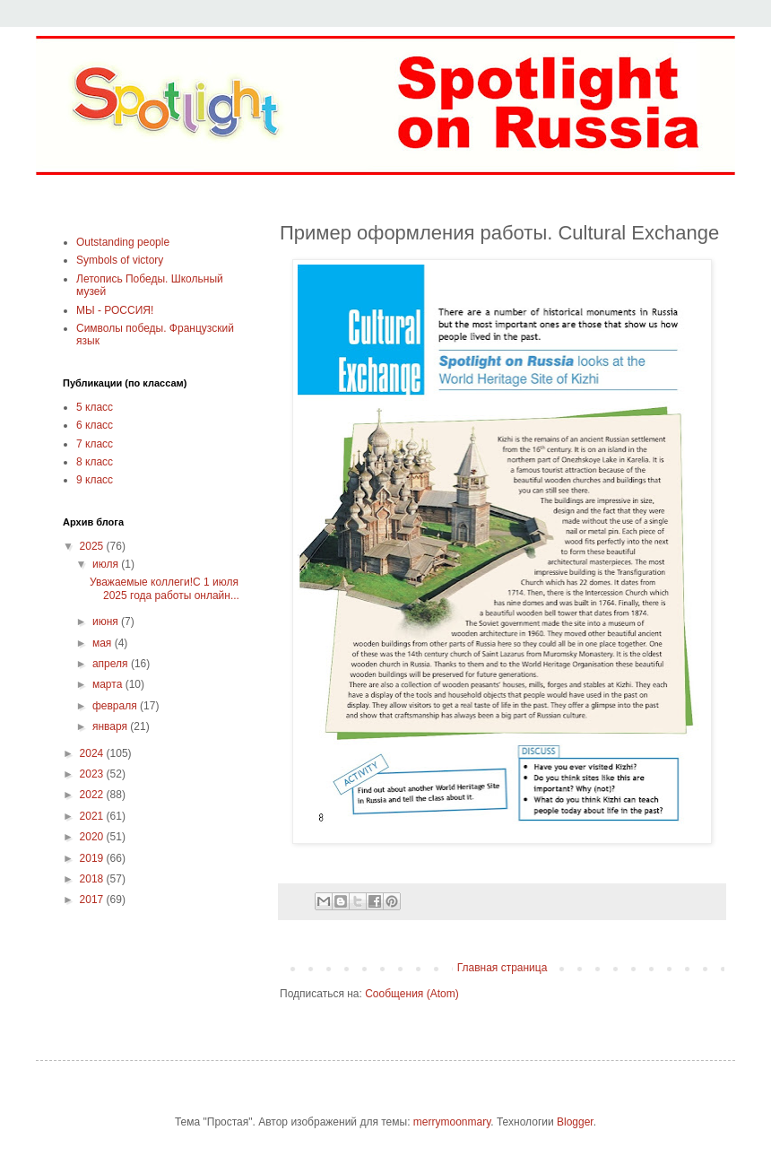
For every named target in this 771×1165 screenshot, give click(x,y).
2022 (93, 794)
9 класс (94, 480)
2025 (93, 546)
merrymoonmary (451, 1122)
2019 (93, 858)
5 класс (94, 407)
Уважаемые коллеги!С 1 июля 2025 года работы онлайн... (164, 588)
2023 (93, 774)
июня (106, 621)
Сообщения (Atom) (411, 993)
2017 (93, 899)
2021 (93, 816)
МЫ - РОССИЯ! (114, 310)
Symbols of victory (119, 260)
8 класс (94, 462)
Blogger (575, 1122)
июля (106, 564)
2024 (93, 753)
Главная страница (502, 967)
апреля (111, 663)
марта (109, 684)
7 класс (94, 444)
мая (103, 643)
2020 (93, 836)
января (111, 726)
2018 (93, 879)
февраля (116, 706)
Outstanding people (122, 242)
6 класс (94, 425)
